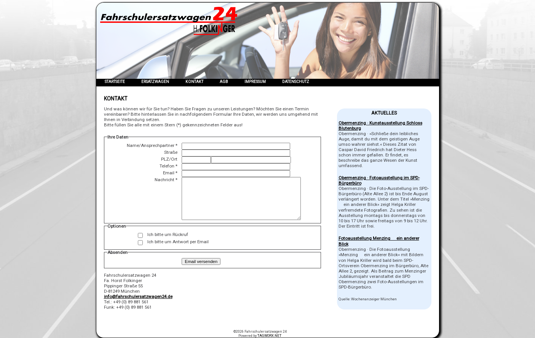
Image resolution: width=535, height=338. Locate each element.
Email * (170, 172)
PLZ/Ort (169, 159)
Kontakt (194, 82)
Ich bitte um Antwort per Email (178, 241)
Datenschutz (295, 82)
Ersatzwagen (155, 82)
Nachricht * (166, 179)
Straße (170, 152)
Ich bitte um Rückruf (167, 234)
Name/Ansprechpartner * (152, 145)
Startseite (115, 82)
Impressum (255, 82)
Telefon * (168, 166)
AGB (224, 82)
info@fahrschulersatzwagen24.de (138, 296)
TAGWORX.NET (269, 335)
